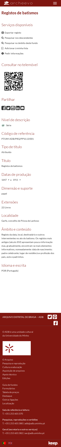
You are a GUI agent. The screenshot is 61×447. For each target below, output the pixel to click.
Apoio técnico (9, 374)
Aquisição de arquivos (13, 370)
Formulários (8, 388)
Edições (6, 378)
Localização (8, 403)
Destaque (7, 395)
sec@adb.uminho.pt (34, 433)
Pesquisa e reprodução (13, 363)
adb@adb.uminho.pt (35, 423)
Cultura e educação (12, 367)
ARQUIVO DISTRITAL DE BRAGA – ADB (22, 317)
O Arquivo (7, 359)
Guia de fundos (10, 384)
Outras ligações (10, 399)
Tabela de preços (10, 392)
